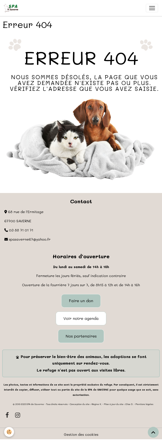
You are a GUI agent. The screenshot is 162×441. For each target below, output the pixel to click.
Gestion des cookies (81, 434)
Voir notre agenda (81, 318)
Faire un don (81, 300)
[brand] (12, 8)
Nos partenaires (81, 336)
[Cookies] (9, 432)
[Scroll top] (153, 432)
